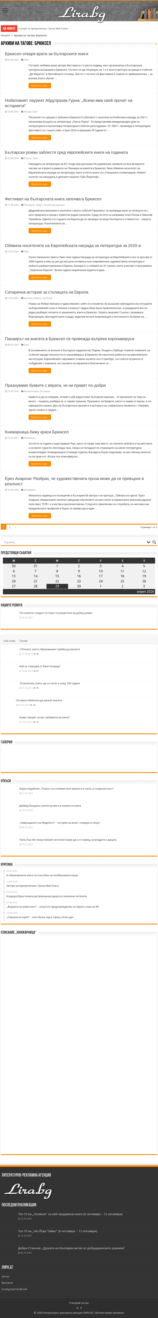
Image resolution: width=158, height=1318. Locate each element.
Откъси (27, 158)
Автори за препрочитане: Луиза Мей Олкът (43, 28)
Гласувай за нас (79, 1302)
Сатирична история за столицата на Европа (46, 292)
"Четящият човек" (33, 205)
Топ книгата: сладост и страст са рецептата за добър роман (55, 612)
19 (37, 688)
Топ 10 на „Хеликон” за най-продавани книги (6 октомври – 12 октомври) (70, 1214)
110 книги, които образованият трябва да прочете (49, 649)
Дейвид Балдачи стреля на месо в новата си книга (50, 805)
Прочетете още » (40, 85)
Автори (27, 111)
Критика (28, 298)
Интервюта (29, 490)
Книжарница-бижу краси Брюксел (37, 431)
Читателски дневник (54, 205)
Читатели (47, 298)
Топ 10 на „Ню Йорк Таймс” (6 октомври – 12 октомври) (57, 1231)
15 (37, 722)
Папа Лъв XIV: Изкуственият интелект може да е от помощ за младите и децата (68, 839)
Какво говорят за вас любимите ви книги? (44, 717)
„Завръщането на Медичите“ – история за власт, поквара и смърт (59, 822)
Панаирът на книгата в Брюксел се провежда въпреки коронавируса (69, 338)
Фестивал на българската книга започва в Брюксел (53, 198)
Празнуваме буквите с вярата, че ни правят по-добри (55, 385)
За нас (6, 1276)
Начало (5, 35)
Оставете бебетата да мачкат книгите (39, 700)
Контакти (7, 1282)
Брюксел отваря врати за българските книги (46, 53)
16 (34, 705)
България (45, 391)
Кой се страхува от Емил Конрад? (39, 666)
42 (37, 654)
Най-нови (9, 640)
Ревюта (37, 298)
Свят (26, 60)
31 (37, 671)
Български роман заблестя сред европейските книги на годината (66, 152)
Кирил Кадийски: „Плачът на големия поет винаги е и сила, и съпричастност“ (66, 788)
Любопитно (30, 438)
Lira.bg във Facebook (14, 1289)
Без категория (31, 391)
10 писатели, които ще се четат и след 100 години (49, 683)
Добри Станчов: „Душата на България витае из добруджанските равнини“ (71, 1248)
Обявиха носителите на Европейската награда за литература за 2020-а (73, 245)
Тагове (23, 640)
